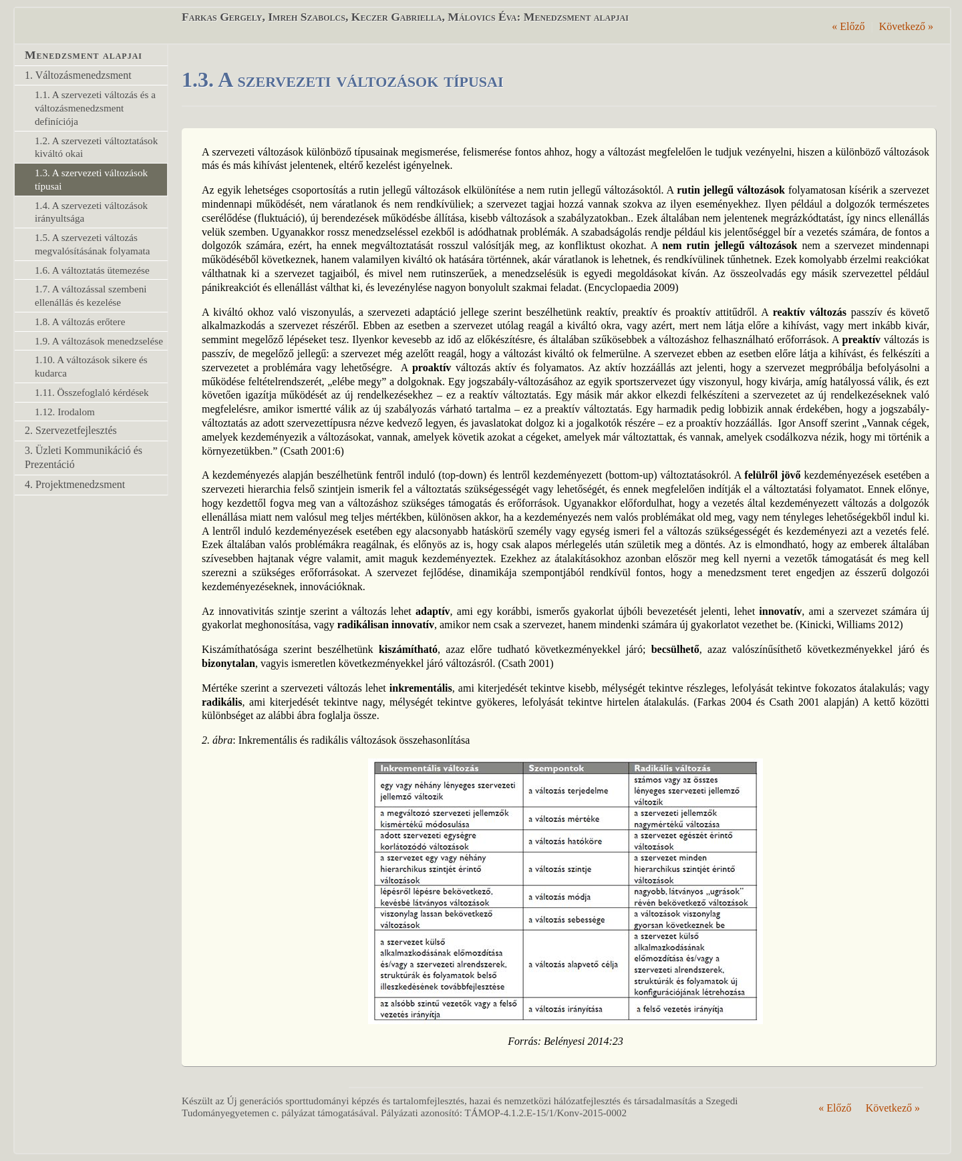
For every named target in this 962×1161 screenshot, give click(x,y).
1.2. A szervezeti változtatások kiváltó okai (96, 147)
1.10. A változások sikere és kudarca (91, 366)
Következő (906, 26)
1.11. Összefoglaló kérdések (92, 392)
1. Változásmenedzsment (78, 75)
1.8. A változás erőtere (80, 321)
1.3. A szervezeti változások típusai (91, 179)
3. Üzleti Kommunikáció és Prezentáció (83, 457)
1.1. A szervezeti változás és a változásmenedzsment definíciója (95, 108)
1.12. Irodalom (65, 411)
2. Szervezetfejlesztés (71, 430)
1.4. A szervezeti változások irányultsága (91, 212)
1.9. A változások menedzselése (99, 340)
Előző (848, 26)
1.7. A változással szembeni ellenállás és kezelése (90, 295)
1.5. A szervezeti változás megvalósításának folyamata (92, 244)
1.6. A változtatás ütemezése (92, 270)
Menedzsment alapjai (83, 54)
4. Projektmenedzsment (75, 484)
